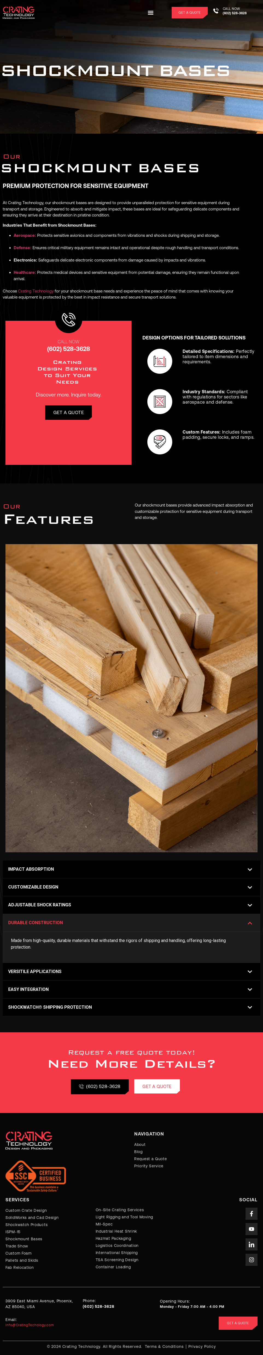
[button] (150, 12)
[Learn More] (236, 12)
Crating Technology (36, 291)
